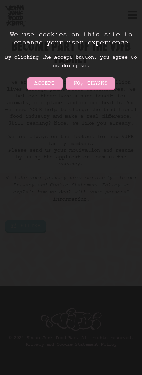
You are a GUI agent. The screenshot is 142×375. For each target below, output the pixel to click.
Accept (44, 83)
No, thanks (91, 83)
